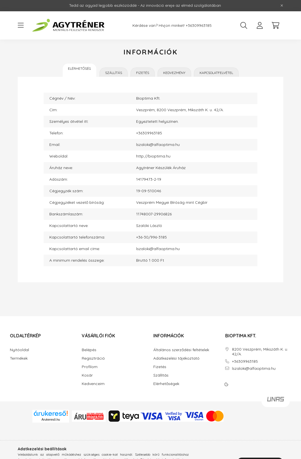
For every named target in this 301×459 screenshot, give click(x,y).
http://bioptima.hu (153, 156)
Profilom (90, 366)
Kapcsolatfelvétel (216, 73)
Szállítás (113, 73)
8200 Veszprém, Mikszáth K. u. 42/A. (260, 352)
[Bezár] (282, 5)
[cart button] (275, 25)
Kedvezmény (174, 73)
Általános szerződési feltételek (181, 349)
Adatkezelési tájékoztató (176, 358)
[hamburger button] (20, 25)
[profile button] (259, 25)
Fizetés (142, 73)
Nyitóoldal (19, 349)
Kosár (87, 375)
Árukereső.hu (50, 419)
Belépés (89, 349)
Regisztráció (93, 358)
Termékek (19, 358)
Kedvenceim (93, 383)
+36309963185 (199, 25)
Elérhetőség (79, 68)
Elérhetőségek (166, 383)
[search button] (243, 25)
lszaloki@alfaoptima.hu (158, 144)
